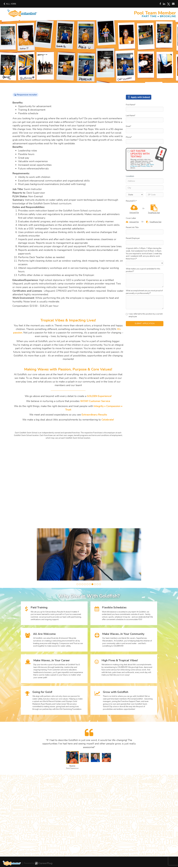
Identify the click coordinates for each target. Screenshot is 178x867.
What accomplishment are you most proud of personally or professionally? (144, 292)
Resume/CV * (131, 201)
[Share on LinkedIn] (164, 4)
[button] (77, 584)
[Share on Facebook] (160, 4)
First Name (130, 104)
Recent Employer (133, 238)
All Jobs (9, 4)
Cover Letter (131, 218)
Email (128, 126)
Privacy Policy (145, 166)
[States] (134, 194)
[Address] (144, 181)
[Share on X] (168, 4)
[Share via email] (173, 4)
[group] (89, 554)
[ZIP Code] (154, 194)
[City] (144, 187)
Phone (129, 137)
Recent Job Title (132, 227)
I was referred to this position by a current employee (144, 315)
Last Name (130, 115)
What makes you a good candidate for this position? (143, 270)
